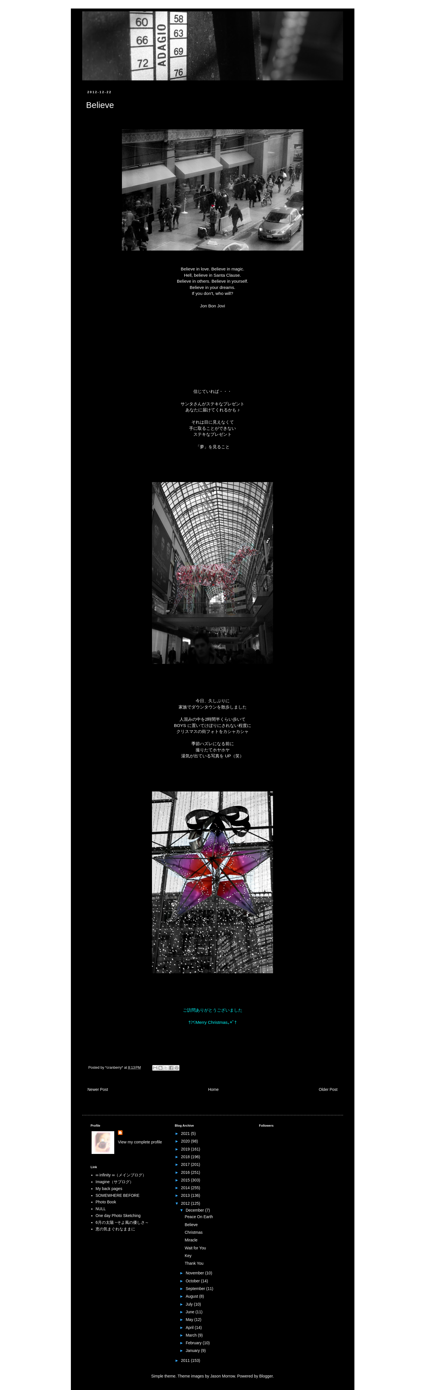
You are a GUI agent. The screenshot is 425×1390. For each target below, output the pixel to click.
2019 (186, 1149)
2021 (186, 1133)
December (195, 1210)
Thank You (194, 1263)
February (194, 1343)
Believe (191, 1224)
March (192, 1335)
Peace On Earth (199, 1216)
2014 (186, 1187)
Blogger (265, 1376)
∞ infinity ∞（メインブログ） (121, 1175)
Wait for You (195, 1248)
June (190, 1312)
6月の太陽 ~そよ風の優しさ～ (122, 1222)
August (192, 1296)
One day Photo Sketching (118, 1215)
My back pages (109, 1188)
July (190, 1304)
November (195, 1273)
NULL (101, 1208)
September (196, 1288)
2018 (186, 1156)
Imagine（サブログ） (115, 1181)
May (190, 1319)
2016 (186, 1172)
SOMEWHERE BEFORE (117, 1195)
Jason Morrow (222, 1376)
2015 (186, 1180)
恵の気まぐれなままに (115, 1229)
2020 (186, 1141)
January (193, 1350)
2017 (186, 1164)
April (190, 1327)
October (193, 1281)
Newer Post (98, 1089)
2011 (186, 1360)
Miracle (191, 1240)
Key (188, 1255)
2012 (186, 1203)
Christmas (193, 1232)
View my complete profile (140, 1142)
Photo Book (106, 1202)
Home (213, 1089)
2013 (186, 1195)
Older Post (328, 1089)
